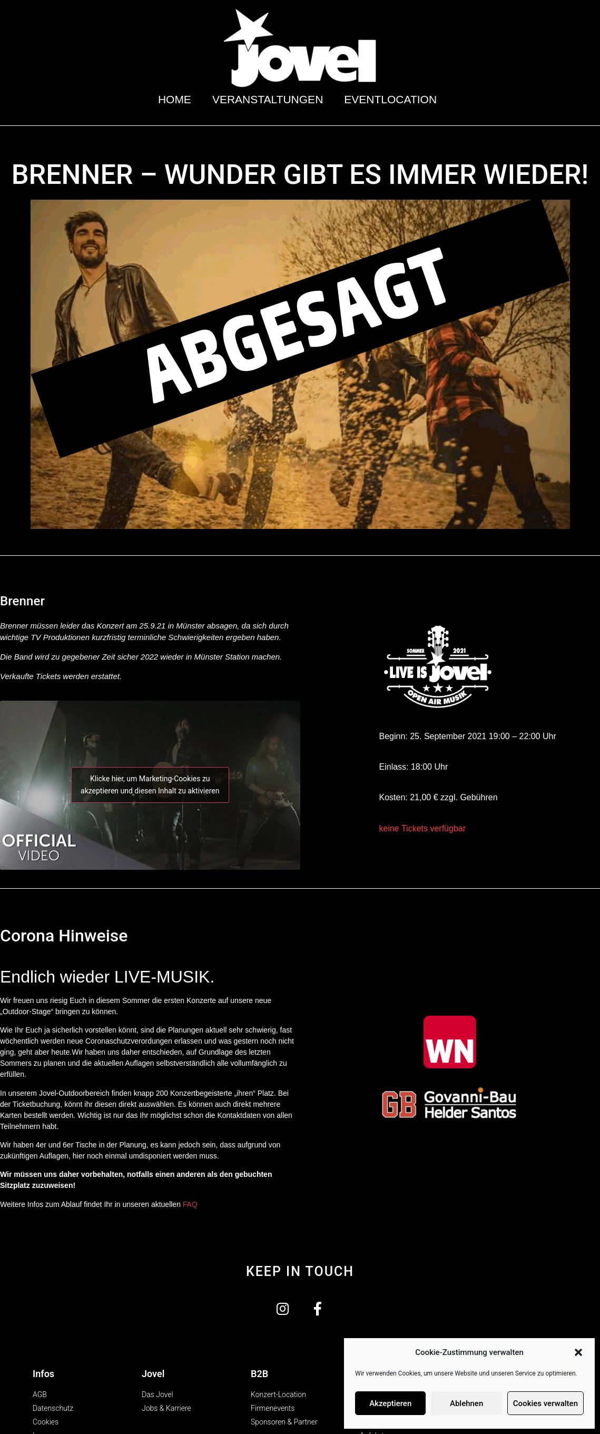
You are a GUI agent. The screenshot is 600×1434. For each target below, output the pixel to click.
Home (174, 99)
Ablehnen (466, 1403)
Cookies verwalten (545, 1403)
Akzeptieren (390, 1403)
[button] (578, 1352)
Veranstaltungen (267, 99)
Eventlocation (393, 99)
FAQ (190, 1204)
